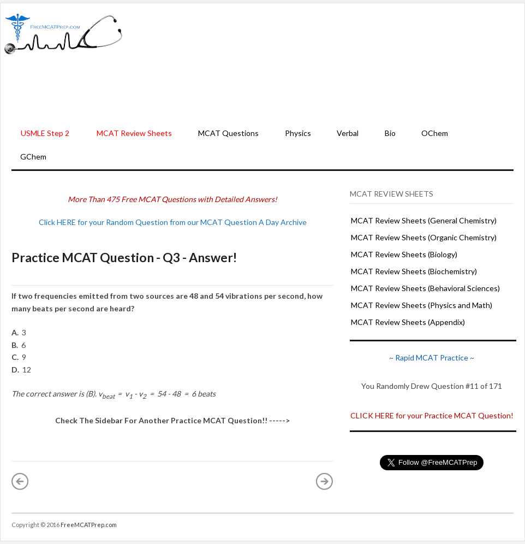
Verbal (348, 133)
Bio (390, 133)
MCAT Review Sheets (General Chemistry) (424, 220)
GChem (33, 156)
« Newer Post (20, 481)
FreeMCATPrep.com (89, 524)
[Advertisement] (324, 63)
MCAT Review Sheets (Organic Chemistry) (424, 237)
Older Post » (324, 481)
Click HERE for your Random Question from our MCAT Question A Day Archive (173, 222)
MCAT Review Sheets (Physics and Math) (421, 305)
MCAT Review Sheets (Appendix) (408, 322)
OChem (434, 133)
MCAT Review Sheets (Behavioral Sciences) (425, 288)
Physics (298, 133)
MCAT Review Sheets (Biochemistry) (414, 271)
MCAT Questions (228, 133)
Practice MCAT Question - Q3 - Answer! (124, 257)
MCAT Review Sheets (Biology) (404, 254)
